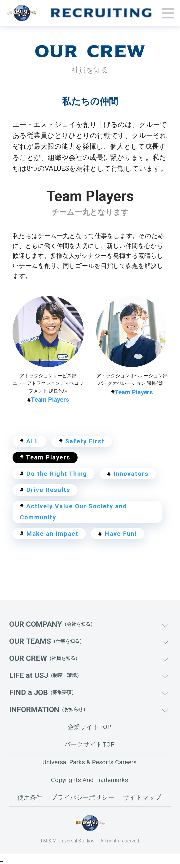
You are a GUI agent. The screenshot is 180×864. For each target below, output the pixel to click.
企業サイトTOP (89, 726)
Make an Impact (49, 533)
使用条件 (30, 797)
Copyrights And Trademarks (89, 779)
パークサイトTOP (89, 744)
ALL (29, 441)
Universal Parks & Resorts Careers (89, 762)
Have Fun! (117, 533)
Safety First (82, 441)
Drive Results (45, 489)
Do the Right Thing (53, 473)
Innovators (128, 473)
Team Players (48, 399)
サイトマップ (142, 797)
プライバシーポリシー (82, 797)
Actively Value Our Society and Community (73, 512)
